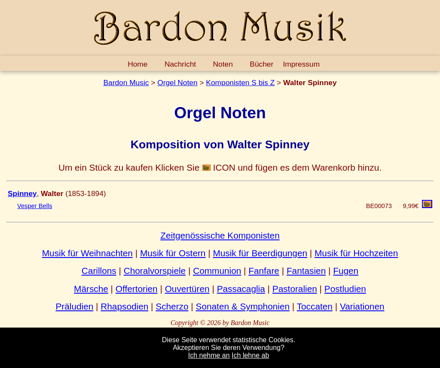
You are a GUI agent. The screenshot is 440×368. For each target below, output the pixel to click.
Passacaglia (241, 289)
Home (137, 64)
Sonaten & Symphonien (243, 306)
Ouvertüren (187, 289)
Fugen (345, 271)
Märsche (91, 289)
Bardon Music (126, 82)
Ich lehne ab (250, 355)
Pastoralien (294, 289)
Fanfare (263, 271)
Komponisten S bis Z (240, 82)
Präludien (74, 306)
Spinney (22, 193)
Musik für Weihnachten (87, 253)
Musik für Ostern (173, 253)
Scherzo (172, 306)
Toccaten (315, 306)
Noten (223, 64)
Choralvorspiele (155, 271)
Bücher (261, 64)
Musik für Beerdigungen (260, 253)
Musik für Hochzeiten (356, 253)
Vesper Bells (34, 205)
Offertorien (137, 289)
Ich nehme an (209, 355)
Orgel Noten (177, 82)
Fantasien (306, 271)
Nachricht (180, 64)
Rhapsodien (124, 306)
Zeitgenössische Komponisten (219, 235)
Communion (217, 271)
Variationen (362, 306)
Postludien (345, 289)
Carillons (99, 271)
